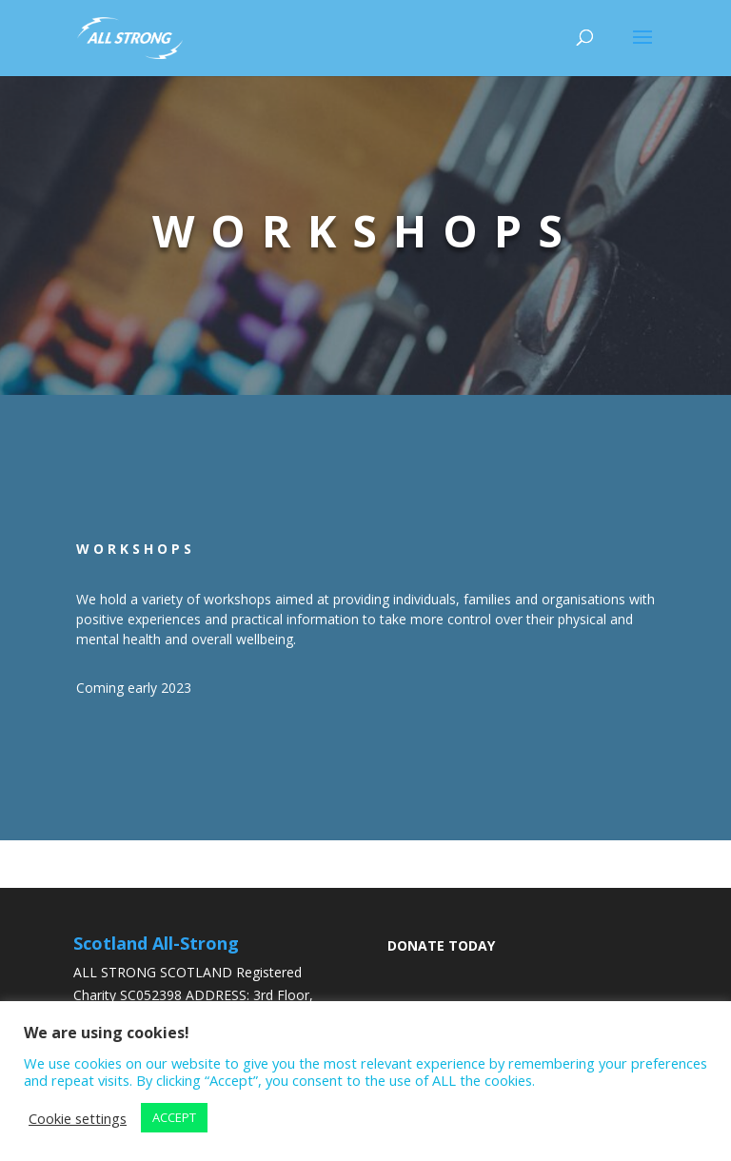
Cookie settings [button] (78, 1118)
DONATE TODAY (441, 945)
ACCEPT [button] (174, 1117)
